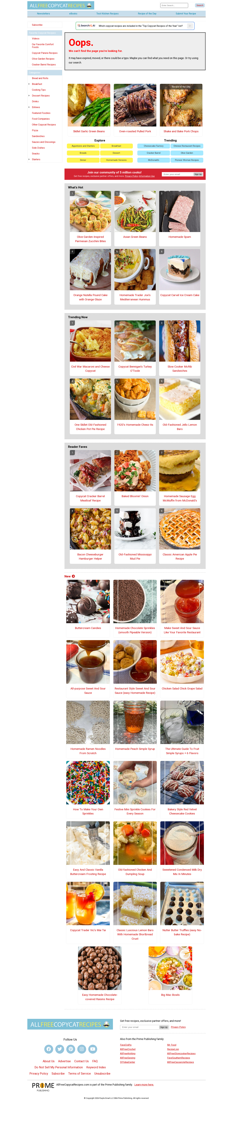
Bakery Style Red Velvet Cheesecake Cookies (182, 811)
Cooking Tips (39, 89)
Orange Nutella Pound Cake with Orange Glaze (90, 297)
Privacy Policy (131, 176)
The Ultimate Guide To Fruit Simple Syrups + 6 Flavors (182, 751)
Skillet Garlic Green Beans (89, 131)
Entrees (36, 107)
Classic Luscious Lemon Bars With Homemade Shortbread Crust (135, 934)
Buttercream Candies (88, 628)
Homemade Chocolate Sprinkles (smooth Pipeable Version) (135, 630)
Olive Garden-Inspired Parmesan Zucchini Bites (90, 239)
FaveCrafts (126, 1045)
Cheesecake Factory (153, 146)
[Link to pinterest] (70, 1049)
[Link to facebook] (48, 1049)
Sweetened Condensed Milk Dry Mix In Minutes (182, 872)
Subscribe (37, 24)
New (69, 576)
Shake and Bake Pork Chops (181, 131)
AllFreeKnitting (127, 1053)
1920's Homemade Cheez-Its (135, 424)
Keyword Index (96, 1067)
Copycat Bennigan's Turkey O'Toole (135, 369)
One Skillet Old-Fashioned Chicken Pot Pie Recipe (90, 427)
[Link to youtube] (92, 1049)
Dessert (116, 153)
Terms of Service (79, 1073)
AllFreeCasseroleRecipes (180, 1062)
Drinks (35, 101)
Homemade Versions (116, 160)
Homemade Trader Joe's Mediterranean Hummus (135, 297)
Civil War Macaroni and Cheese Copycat (90, 369)
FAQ (95, 1061)
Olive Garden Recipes (43, 58)
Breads (83, 153)
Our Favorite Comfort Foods (43, 46)
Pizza (35, 130)
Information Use (147, 176)
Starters (36, 159)
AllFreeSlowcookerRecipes (181, 1053)
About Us (49, 1061)
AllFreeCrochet (128, 1049)
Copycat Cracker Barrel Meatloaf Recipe (90, 498)
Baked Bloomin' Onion (135, 496)
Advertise (64, 1061)
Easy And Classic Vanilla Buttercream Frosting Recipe (88, 872)
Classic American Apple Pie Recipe (180, 556)
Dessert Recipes (41, 95)
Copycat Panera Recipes (45, 53)
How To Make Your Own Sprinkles (88, 811)
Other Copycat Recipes (44, 124)
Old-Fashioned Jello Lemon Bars (180, 427)
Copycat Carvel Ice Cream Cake (179, 295)
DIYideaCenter (127, 1062)
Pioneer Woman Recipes (187, 160)
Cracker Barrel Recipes (44, 64)
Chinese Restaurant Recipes (187, 146)
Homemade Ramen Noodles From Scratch (88, 751)
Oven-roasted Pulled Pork (135, 131)
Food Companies (41, 118)
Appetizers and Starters (83, 146)
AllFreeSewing (127, 1057)
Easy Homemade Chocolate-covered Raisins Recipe (100, 997)
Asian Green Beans (135, 237)
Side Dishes (38, 147)
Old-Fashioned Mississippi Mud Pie (135, 556)
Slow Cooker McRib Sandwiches (180, 369)
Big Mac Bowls (170, 995)
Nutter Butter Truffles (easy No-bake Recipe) (182, 932)
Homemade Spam (180, 237)
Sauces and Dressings (43, 142)
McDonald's (153, 160)
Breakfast (37, 84)
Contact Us (81, 1061)
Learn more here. (144, 1084)
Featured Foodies (41, 113)
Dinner (83, 160)
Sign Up (198, 174)
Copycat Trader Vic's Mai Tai (88, 930)
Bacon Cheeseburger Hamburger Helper (90, 556)
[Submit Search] (200, 5)
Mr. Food (171, 1045)
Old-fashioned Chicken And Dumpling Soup (135, 872)
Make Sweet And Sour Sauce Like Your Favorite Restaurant (182, 630)
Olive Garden (187, 153)
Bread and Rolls (40, 78)
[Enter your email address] (140, 1027)
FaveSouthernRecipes (178, 1057)
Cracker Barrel (153, 153)
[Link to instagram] (81, 1049)
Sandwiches (38, 136)
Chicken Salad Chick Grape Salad (182, 688)
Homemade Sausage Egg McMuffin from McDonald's (180, 498)
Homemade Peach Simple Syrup (135, 749)
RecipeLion (173, 1049)
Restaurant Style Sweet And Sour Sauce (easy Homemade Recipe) (135, 691)
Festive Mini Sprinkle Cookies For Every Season (135, 811)
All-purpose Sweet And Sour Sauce (88, 691)
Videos (35, 38)
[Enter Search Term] (174, 5)
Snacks (36, 153)
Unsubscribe (102, 1073)
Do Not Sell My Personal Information (58, 1067)
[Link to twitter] (59, 1049)
